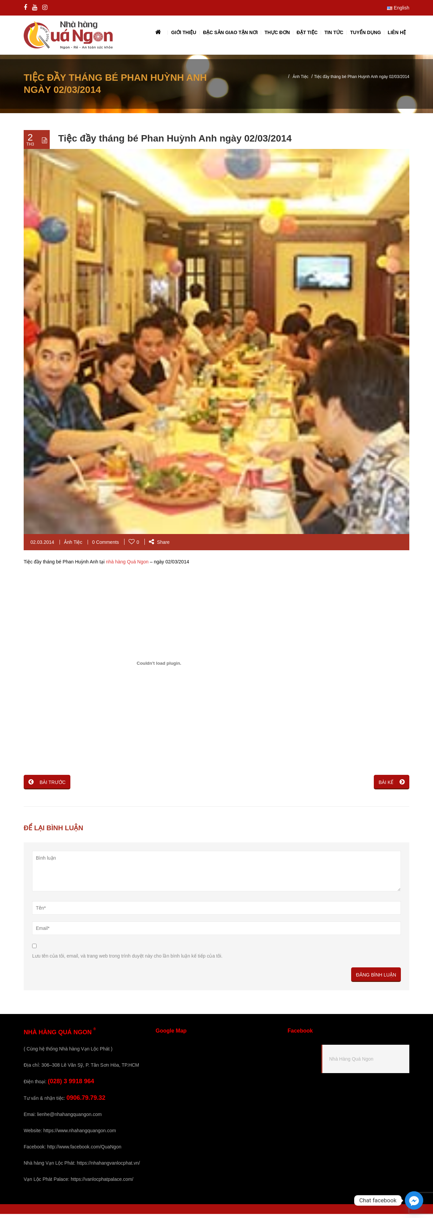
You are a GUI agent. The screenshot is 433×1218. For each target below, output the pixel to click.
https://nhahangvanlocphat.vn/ (108, 1167)
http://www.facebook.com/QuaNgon (84, 1150)
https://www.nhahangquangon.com (79, 1134)
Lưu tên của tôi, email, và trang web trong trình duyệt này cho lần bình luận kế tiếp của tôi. (127, 960)
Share (159, 546)
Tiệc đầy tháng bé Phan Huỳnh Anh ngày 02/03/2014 (175, 142)
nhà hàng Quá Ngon (127, 565)
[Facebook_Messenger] (414, 1200)
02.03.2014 (42, 546)
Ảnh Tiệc (301, 80)
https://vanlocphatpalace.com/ (102, 1183)
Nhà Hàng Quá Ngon (351, 1063)
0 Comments (105, 546)
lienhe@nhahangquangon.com (69, 1118)
